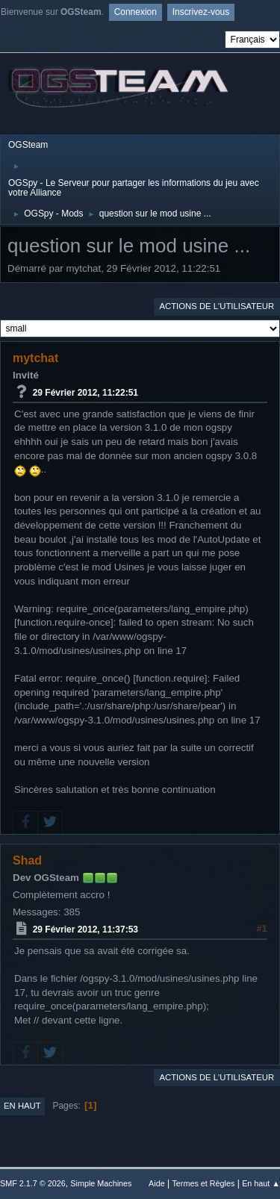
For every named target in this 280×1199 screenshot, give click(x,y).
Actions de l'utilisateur (216, 306)
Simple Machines (100, 1183)
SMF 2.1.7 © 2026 (33, 1183)
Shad (27, 860)
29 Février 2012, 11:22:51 (85, 392)
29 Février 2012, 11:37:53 (85, 929)
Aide (157, 1183)
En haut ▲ (261, 1183)
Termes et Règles (203, 1183)
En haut (22, 1105)
